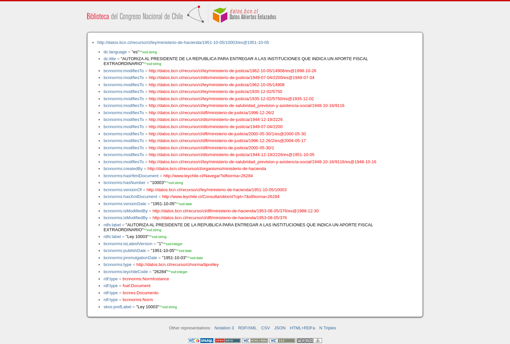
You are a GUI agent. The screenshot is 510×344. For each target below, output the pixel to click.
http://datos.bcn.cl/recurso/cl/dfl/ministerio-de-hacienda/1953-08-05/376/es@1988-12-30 (236, 210)
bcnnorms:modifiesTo (123, 70)
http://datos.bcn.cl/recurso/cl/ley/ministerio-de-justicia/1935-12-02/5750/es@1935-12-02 (231, 98)
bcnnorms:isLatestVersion (127, 243)
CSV (265, 327)
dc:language (115, 51)
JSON (280, 327)
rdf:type (110, 278)
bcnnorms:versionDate (124, 203)
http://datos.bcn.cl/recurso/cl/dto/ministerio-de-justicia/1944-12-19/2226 (216, 119)
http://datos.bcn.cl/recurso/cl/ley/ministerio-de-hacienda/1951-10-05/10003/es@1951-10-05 (183, 42)
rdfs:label (112, 224)
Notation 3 (224, 327)
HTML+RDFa (302, 327)
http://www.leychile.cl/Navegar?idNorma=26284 (208, 175)
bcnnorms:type (117, 264)
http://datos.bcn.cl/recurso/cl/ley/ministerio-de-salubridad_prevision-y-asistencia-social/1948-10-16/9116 (246, 105)
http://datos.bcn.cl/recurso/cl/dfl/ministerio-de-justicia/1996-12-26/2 (211, 112)
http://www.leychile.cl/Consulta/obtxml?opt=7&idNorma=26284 (220, 196)
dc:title (109, 58)
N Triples (327, 327)
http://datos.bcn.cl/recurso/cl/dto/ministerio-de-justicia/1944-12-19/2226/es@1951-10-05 (232, 154)
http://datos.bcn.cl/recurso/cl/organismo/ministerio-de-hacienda (207, 168)
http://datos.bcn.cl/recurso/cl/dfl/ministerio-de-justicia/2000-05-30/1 (211, 147)
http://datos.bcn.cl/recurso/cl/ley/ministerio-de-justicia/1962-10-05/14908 (217, 84)
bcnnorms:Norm (138, 299)
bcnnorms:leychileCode (125, 271)
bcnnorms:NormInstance (146, 278)
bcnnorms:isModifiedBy (125, 210)
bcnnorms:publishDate (124, 250)
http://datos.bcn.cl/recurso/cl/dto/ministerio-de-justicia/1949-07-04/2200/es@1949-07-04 (232, 77)
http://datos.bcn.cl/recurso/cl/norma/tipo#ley (177, 264)
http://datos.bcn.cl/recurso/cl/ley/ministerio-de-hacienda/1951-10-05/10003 (217, 189)
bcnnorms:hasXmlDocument (130, 196)
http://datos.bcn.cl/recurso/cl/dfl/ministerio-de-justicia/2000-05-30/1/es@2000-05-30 (227, 133)
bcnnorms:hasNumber (124, 182)
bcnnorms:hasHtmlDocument (130, 175)
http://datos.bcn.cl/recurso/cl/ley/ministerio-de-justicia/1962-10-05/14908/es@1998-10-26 (232, 70)
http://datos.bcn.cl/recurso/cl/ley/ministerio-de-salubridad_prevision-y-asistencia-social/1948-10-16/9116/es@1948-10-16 (262, 161)
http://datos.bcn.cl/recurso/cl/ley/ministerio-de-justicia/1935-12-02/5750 (215, 91)
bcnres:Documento (140, 292)
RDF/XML (247, 327)
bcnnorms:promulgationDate (130, 257)
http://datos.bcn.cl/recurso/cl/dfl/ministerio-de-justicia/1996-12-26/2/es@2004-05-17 (227, 140)
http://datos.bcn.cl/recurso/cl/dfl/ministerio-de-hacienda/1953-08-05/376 (220, 217)
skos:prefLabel (117, 306)
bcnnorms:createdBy (122, 168)
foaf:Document (136, 285)
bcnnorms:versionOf (122, 189)
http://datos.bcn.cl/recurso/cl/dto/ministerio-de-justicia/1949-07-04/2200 (216, 126)
